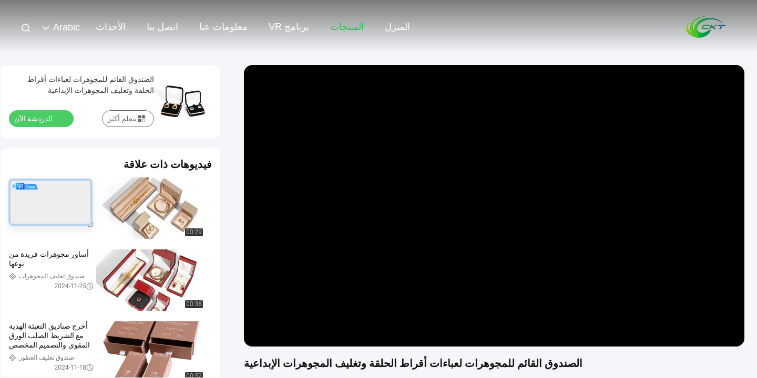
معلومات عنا (223, 27)
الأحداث (111, 27)
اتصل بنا (162, 27)
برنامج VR (289, 27)
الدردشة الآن (39, 118)
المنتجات (347, 27)
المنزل (397, 27)
